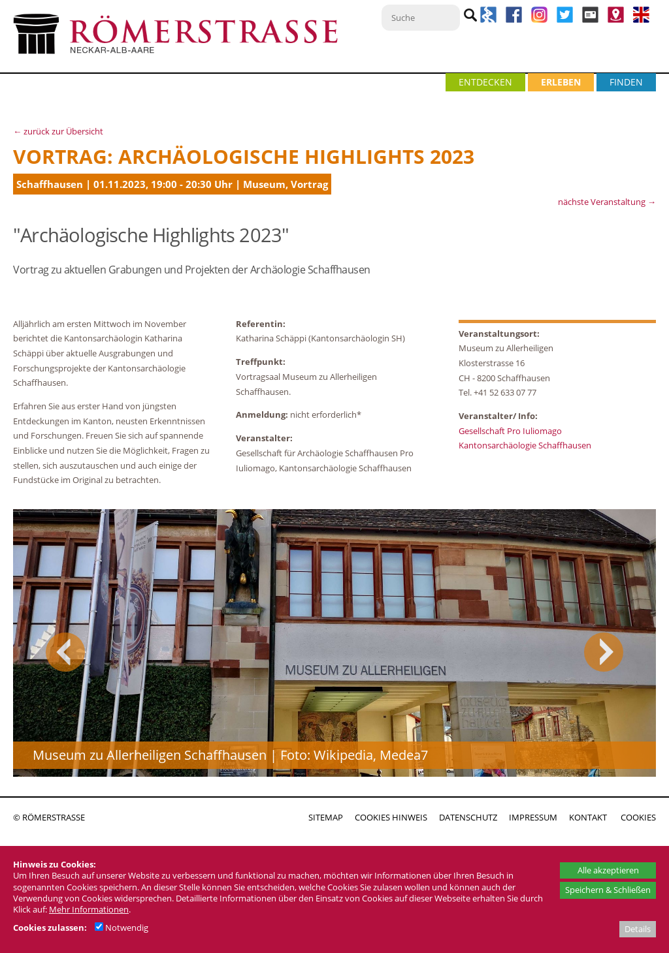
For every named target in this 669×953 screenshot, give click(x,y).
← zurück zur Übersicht (58, 131)
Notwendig (121, 927)
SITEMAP (325, 817)
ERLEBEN (561, 82)
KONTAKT (588, 817)
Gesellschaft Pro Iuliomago (510, 431)
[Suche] (421, 18)
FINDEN (626, 82)
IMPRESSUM (533, 817)
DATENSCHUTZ (468, 817)
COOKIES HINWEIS (391, 817)
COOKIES (638, 817)
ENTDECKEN (485, 82)
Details (638, 929)
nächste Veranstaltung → (607, 202)
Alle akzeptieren (608, 870)
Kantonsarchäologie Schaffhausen (525, 445)
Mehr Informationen (89, 909)
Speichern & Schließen (608, 890)
